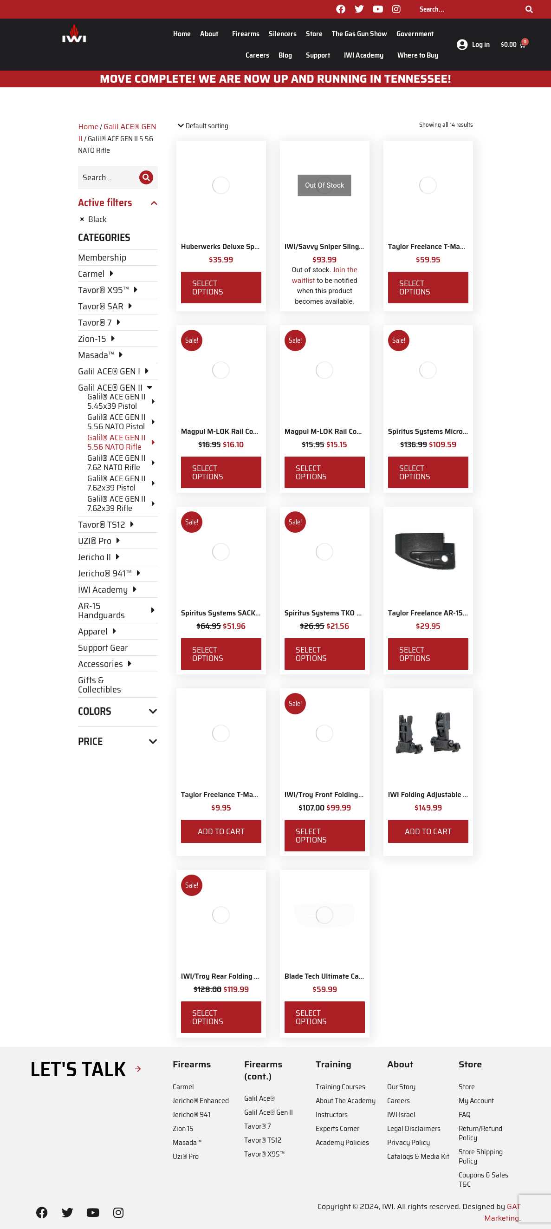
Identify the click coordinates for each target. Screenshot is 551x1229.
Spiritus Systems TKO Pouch (330, 613)
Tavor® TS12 (262, 1140)
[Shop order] (216, 126)
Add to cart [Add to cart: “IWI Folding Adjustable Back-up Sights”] (428, 831)
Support (320, 55)
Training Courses (340, 1086)
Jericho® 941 (191, 1114)
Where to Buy (417, 55)
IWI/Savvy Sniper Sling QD (327, 246)
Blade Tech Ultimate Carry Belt (334, 976)
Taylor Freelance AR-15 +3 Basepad (445, 613)
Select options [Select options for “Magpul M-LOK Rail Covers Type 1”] (207, 472)
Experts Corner (337, 1128)
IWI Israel (401, 1114)
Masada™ (187, 1142)
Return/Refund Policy (480, 1133)
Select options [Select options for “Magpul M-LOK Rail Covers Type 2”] (311, 472)
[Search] (529, 9)
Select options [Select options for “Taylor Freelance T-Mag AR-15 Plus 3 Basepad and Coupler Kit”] (414, 287)
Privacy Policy (408, 1142)
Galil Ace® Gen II (268, 1112)
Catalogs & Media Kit (418, 1156)
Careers (257, 55)
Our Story (401, 1086)
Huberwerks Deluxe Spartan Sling (235, 246)
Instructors (332, 1114)
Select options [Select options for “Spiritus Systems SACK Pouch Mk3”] (207, 654)
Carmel (183, 1086)
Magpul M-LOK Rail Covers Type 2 (339, 431)
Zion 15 (183, 1128)
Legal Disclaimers (414, 1128)
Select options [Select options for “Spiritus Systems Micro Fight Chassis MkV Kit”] (414, 472)
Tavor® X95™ (264, 1154)
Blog (288, 55)
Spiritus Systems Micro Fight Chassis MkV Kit (461, 431)
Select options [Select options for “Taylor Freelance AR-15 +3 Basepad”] (414, 654)
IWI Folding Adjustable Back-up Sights (450, 794)
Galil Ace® (259, 1098)
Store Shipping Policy (481, 1156)
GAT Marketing (502, 1212)
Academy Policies (342, 1142)
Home (182, 33)
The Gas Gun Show (359, 33)
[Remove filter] (117, 219)
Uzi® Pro (186, 1156)
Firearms (245, 33)
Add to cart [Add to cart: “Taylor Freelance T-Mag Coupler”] (221, 831)
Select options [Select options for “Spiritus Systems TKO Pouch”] (311, 654)
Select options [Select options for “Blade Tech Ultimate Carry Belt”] (311, 1017)
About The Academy (346, 1100)
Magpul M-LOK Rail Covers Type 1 (235, 431)
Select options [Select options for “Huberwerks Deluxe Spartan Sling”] (207, 287)
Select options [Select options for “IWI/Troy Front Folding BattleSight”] (311, 835)
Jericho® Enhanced (201, 1100)
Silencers (283, 33)
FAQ (465, 1114)
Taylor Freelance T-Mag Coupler (232, 794)
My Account (476, 1100)
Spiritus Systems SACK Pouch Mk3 (237, 613)
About (211, 33)
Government (417, 33)
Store (314, 33)
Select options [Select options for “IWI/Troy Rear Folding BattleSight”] (207, 1017)
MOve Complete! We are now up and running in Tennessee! (275, 79)
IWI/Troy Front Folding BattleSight (341, 794)
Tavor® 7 (257, 1126)
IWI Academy (366, 55)
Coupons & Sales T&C (483, 1179)
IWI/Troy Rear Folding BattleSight (236, 976)
